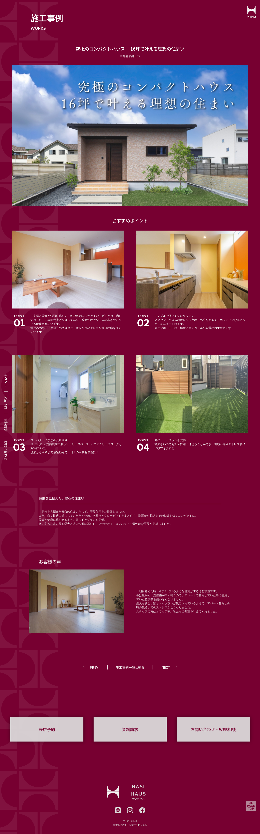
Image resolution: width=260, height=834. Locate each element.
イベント (6, 380)
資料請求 (6, 424)
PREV (94, 672)
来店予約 (6, 402)
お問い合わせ (6, 450)
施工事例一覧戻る (130, 672)
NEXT (165, 672)
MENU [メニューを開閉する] (251, 17)
